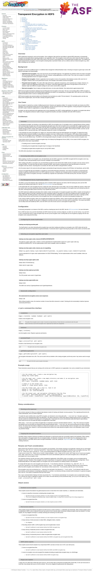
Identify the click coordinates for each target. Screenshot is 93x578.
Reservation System (7, 120)
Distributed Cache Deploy (8, 85)
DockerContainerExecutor (8, 113)
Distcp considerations (27, 39)
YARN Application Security (8, 110)
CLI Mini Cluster (6, 27)
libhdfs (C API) (6, 58)
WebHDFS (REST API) (8, 59)
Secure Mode (5, 32)
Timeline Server (6, 107)
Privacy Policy (29, 574)
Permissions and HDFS (8, 54)
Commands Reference (7, 18)
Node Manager (6, 131)
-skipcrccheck (67, 444)
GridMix (4, 158)
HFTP (4, 56)
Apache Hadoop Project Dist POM (20, 9)
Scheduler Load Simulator (8, 162)
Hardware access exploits (31, 45)
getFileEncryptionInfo (30, 36)
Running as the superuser (31, 40)
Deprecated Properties (7, 180)
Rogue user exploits (30, 49)
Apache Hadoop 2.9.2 (32, 9)
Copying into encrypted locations (33, 42)
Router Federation (7, 75)
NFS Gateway (6, 65)
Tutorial (4, 80)
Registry (4, 119)
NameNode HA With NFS (8, 47)
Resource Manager (7, 130)
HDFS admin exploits (30, 48)
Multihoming (5, 69)
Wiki (25, 10)
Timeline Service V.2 (7, 108)
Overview (5, 15)
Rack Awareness (6, 31)
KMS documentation (47, 184)
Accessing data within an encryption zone (35, 24)
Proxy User (5, 30)
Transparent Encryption (8, 68)
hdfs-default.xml (6, 176)
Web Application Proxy (7, 106)
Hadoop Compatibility (7, 21)
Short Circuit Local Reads (8, 61)
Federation (5, 48)
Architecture (5, 42)
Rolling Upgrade (6, 66)
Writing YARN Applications (8, 109)
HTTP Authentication (7, 34)
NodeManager (6, 112)
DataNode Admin (6, 74)
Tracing (4, 38)
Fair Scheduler (6, 101)
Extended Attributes (7, 67)
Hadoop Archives (6, 155)
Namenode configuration (31, 30)
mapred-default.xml (7, 177)
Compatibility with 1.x (7, 82)
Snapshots (5, 51)
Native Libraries (6, 29)
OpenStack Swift (6, 141)
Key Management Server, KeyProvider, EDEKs (36, 25)
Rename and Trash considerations (30, 43)
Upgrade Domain (6, 73)
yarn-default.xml (6, 179)
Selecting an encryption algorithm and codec (36, 29)
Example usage (25, 38)
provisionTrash (28, 35)
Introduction (5, 129)
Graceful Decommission (8, 121)
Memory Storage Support (8, 72)
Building (4, 149)
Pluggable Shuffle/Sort (7, 84)
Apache (3, 9)
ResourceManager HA (7, 103)
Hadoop (9, 9)
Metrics (4, 171)
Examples (5, 147)
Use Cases (24, 20)
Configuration (5, 148)
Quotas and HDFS (7, 55)
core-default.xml (6, 175)
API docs (5, 170)
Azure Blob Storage (7, 140)
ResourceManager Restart (8, 102)
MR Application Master (7, 92)
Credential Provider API (8, 36)
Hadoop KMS (5, 37)
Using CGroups (6, 116)
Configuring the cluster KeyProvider (33, 28)
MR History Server (7, 93)
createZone (28, 33)
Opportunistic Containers (8, 122)
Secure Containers (7, 118)
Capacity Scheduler (7, 100)
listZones (27, 34)
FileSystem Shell (6, 20)
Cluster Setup (6, 17)
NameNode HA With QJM (8, 46)
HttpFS (4, 60)
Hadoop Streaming (7, 154)
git (28, 10)
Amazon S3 (5, 139)
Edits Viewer (5, 52)
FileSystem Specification (8, 23)
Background (24, 19)
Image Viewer (6, 53)
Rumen (4, 159)
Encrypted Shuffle (6, 83)
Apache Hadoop (34, 10)
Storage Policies (6, 70)
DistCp (4, 157)
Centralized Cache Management (7, 63)
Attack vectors (25, 44)
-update (74, 444)
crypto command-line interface (29, 31)
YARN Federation (6, 123)
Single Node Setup (7, 16)
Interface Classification (8, 22)
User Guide (5, 44)
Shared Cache (6, 125)
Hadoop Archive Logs (7, 156)
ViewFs (4, 49)
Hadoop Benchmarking (8, 163)
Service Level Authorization (9, 33)
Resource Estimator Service (9, 161)
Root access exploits (30, 47)
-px (73, 427)
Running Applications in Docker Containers (8, 115)
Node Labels (5, 105)
